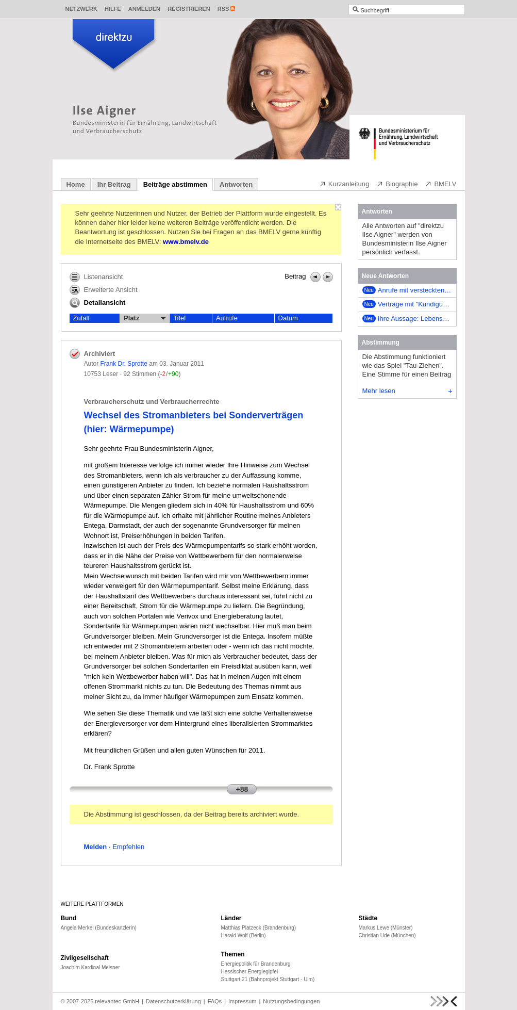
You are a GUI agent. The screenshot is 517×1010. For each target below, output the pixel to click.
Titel (179, 318)
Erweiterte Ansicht (104, 290)
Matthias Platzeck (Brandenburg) (258, 928)
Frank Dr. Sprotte (124, 363)
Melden (95, 847)
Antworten (236, 184)
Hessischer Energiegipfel (249, 971)
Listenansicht (96, 277)
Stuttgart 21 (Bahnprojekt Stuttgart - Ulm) (268, 979)
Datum (288, 318)
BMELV (440, 184)
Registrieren (189, 9)
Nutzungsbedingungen (291, 1001)
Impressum (242, 1001)
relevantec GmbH (117, 1001)
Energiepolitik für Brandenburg (256, 964)
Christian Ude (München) (387, 935)
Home (75, 184)
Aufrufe (227, 318)
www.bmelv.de (186, 242)
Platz (144, 318)
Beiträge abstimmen (175, 184)
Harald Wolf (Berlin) (243, 935)
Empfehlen (128, 847)
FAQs (215, 1001)
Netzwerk (81, 9)
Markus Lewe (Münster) (386, 928)
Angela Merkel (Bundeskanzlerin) (99, 928)
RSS (223, 9)
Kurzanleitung (344, 184)
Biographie (397, 184)
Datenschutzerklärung (173, 1001)
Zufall (81, 318)
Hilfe (113, 9)
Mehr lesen (407, 391)
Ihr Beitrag (114, 184)
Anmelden (144, 9)
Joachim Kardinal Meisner (90, 967)
